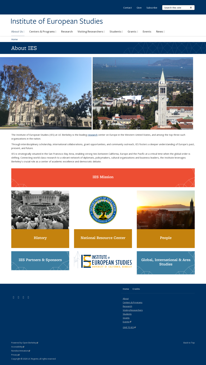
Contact (127, 7)
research (93, 134)
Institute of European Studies (56, 21)
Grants (133, 31)
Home (14, 39)
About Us (17, 31)
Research (67, 31)
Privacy (15, 354)
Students (116, 31)
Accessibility (17, 346)
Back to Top (189, 342)
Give (139, 7)
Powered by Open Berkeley (24, 342)
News (160, 31)
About (126, 298)
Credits (136, 288)
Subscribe (151, 7)
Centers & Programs (42, 31)
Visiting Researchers (91, 31)
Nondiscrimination (20, 350)
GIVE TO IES (129, 327)
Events (147, 31)
